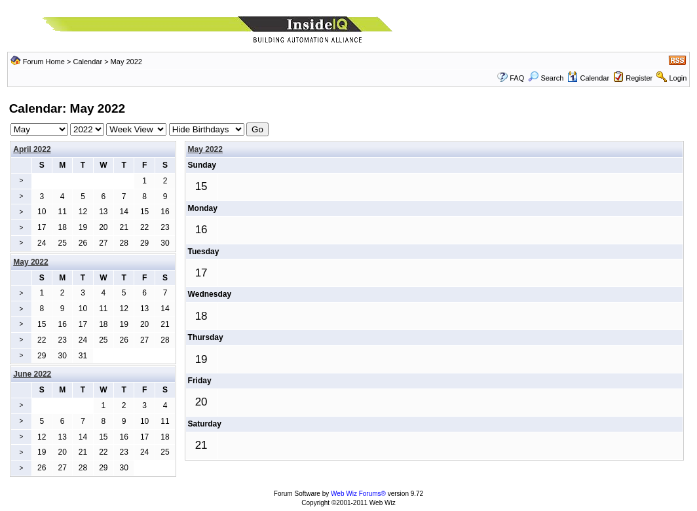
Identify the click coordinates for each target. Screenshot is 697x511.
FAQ (517, 78)
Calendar (87, 62)
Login (678, 78)
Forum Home (44, 62)
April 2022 (31, 149)
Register (639, 78)
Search (545, 78)
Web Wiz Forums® (358, 493)
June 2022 (32, 374)
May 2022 (205, 149)
